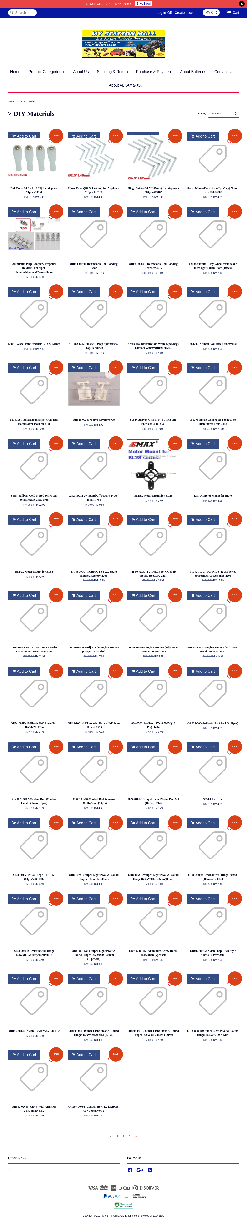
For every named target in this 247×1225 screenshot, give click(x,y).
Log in (161, 13)
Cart (236, 13)
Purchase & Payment (154, 72)
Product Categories (47, 72)
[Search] (22, 12)
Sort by (202, 113)
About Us (81, 72)
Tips (10, 1169)
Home (15, 72)
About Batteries (193, 72)
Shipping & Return (112, 72)
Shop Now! (144, 3)
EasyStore (158, 1216)
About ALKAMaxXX (125, 85)
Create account (186, 13)
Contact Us (223, 72)
